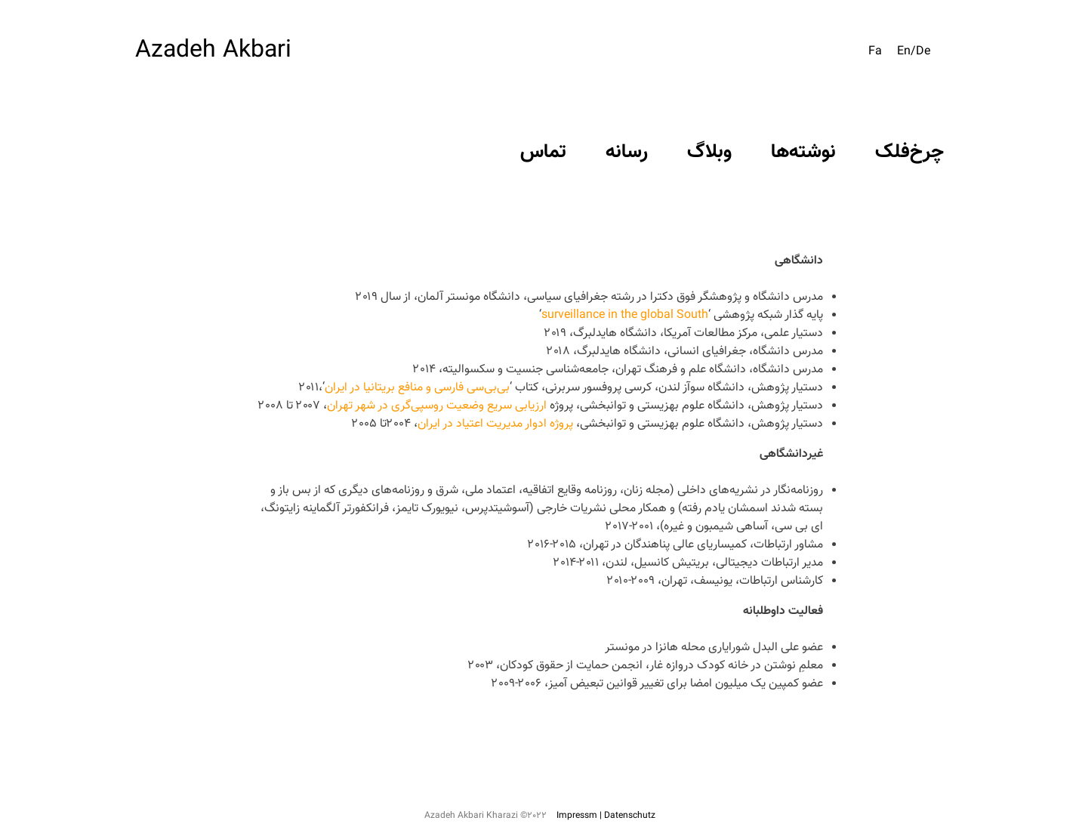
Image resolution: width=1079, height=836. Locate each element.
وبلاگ (709, 152)
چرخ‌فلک (909, 152)
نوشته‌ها (803, 152)
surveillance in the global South (624, 315)
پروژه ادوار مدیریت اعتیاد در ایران (497, 424)
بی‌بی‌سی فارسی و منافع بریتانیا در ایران (417, 387)
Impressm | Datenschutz (605, 815)
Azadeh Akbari (213, 50)
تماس (543, 152)
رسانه (627, 152)
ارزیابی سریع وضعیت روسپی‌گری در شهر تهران (438, 405)
